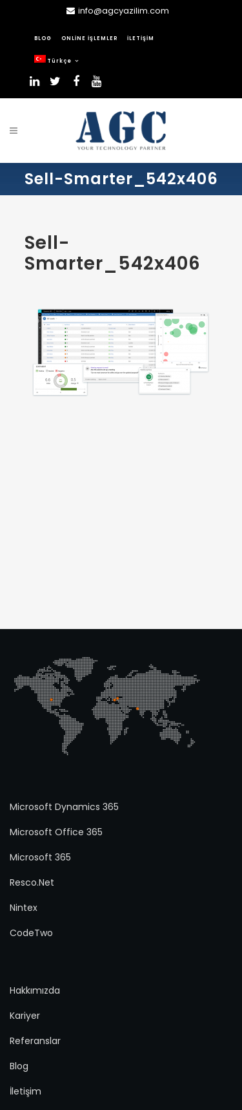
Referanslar (35, 1040)
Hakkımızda (35, 990)
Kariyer (25, 1015)
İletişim (25, 1091)
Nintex (23, 907)
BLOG (43, 38)
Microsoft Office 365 (56, 832)
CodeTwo (31, 932)
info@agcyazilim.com (123, 11)
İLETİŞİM (140, 38)
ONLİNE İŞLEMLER (89, 38)
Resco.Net (32, 882)
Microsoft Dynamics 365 (64, 806)
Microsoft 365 (40, 857)
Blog (19, 1066)
